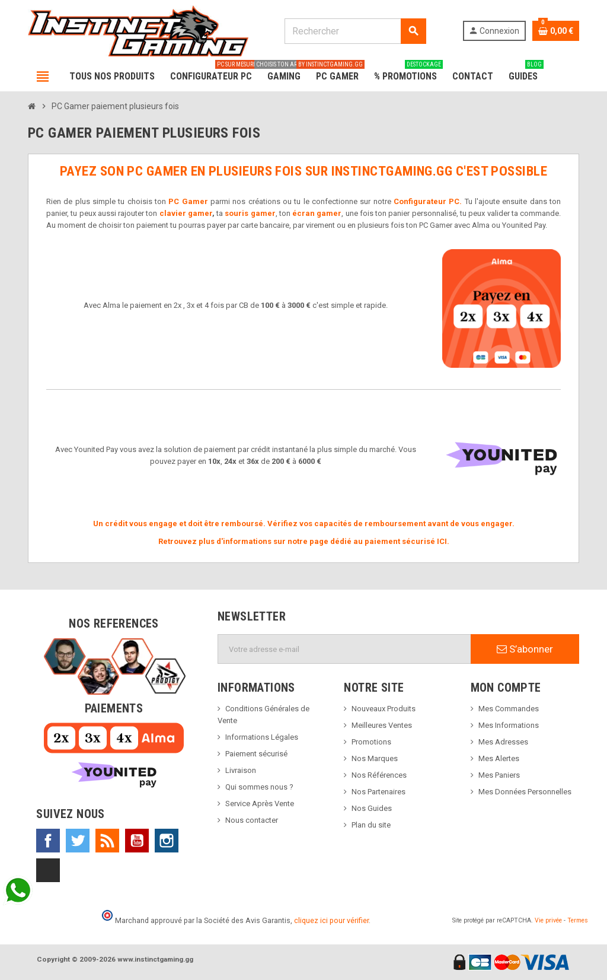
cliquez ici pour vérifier (331, 920)
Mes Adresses (503, 741)
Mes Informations (508, 725)
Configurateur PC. (428, 201)
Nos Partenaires (378, 791)
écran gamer (316, 213)
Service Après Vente (259, 803)
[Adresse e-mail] (344, 649)
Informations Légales (261, 737)
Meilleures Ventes (382, 725)
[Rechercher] (355, 31)
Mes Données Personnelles (524, 791)
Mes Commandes (508, 708)
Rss (107, 840)
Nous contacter (251, 820)
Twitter (78, 840)
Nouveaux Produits (384, 708)
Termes (577, 920)
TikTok (48, 870)
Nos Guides (372, 808)
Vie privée (548, 920)
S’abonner (525, 649)
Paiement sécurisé (256, 753)
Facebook (48, 840)
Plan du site (371, 824)
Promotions (371, 741)
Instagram (166, 840)
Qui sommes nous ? (259, 786)
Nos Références (379, 775)
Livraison (240, 770)
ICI (442, 541)
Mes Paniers (499, 775)
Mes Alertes (498, 758)
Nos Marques (375, 758)
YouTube (137, 840)
